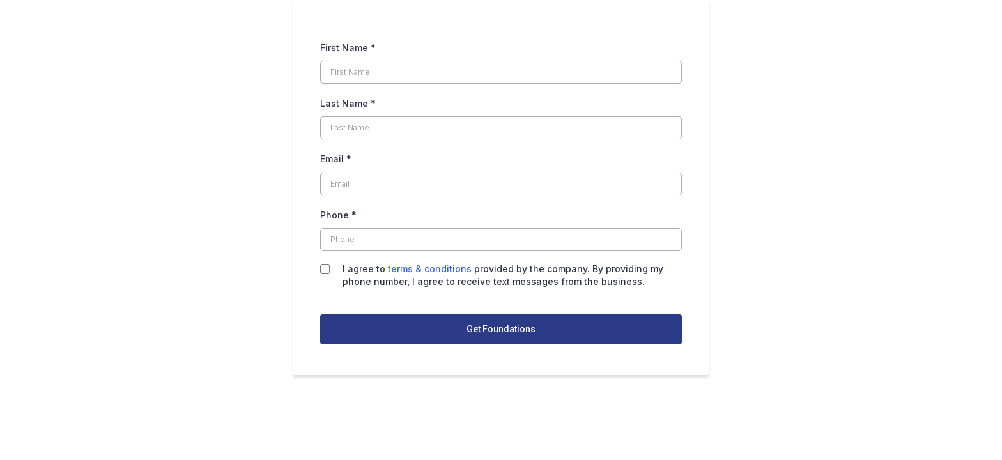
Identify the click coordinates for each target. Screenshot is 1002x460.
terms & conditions (430, 268)
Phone (338, 215)
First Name (348, 47)
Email (335, 158)
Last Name (348, 103)
